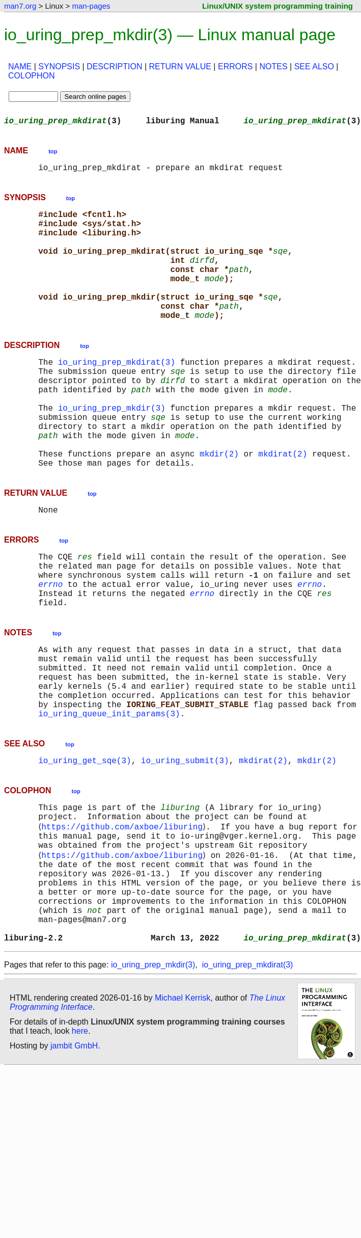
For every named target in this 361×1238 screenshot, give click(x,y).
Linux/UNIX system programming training (277, 6)
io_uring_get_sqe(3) (84, 845)
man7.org (20, 6)
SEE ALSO (314, 66)
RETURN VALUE (180, 66)
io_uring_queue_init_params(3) (109, 796)
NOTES (273, 66)
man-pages (91, 6)
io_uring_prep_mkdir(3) (111, 448)
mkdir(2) (219, 504)
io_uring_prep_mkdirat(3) (116, 392)
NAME (20, 66)
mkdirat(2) (282, 504)
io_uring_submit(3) (185, 845)
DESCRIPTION (114, 66)
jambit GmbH (74, 1159)
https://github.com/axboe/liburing (124, 917)
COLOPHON (31, 75)
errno (50, 647)
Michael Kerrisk (182, 1112)
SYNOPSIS (59, 66)
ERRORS (235, 66)
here (80, 1145)
